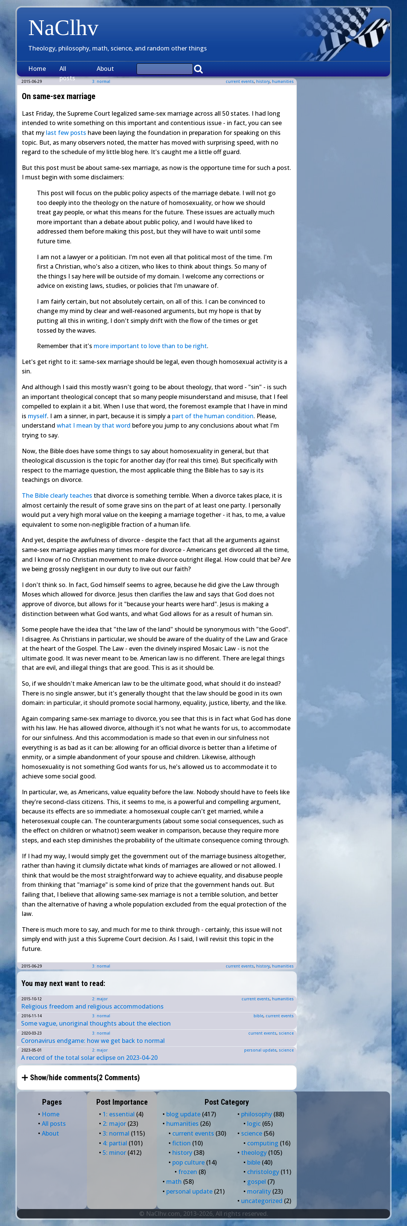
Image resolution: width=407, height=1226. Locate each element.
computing (262, 1143)
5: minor (114, 1152)
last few (57, 132)
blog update (183, 1114)
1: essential (119, 1114)
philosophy (256, 1114)
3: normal (101, 966)
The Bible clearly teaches (57, 495)
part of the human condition (213, 416)
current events (240, 81)
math (174, 1181)
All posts (67, 73)
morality (259, 1191)
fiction (181, 1143)
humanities (283, 81)
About (105, 68)
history (263, 81)
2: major (100, 998)
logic (254, 1123)
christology (263, 1172)
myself (37, 416)
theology (254, 1152)
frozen (187, 1172)
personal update (260, 1050)
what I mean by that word (94, 425)
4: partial (115, 1143)
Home (37, 68)
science (286, 1033)
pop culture (188, 1162)
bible (258, 1015)
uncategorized (261, 1201)
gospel (256, 1181)
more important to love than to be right (150, 346)
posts (78, 132)
